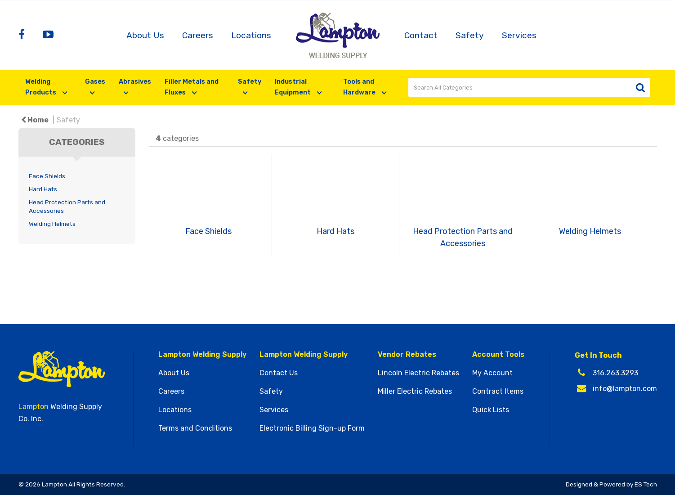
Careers (197, 35)
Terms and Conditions (195, 428)
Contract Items (497, 391)
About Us (145, 35)
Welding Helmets (52, 223)
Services (519, 35)
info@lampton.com (625, 388)
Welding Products (41, 87)
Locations (251, 35)
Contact (421, 35)
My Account (492, 373)
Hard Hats (43, 189)
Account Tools (498, 354)
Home (35, 120)
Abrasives (135, 82)
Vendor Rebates (407, 354)
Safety (470, 35)
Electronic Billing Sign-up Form (312, 428)
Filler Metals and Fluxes (192, 87)
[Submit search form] (640, 87)
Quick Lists (490, 410)
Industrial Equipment (293, 87)
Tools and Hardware (360, 87)
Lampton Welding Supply (202, 354)
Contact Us (278, 373)
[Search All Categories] (529, 87)
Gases (95, 82)
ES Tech (646, 484)
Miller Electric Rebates (415, 391)
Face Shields (47, 176)
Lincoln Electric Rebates (418, 373)
